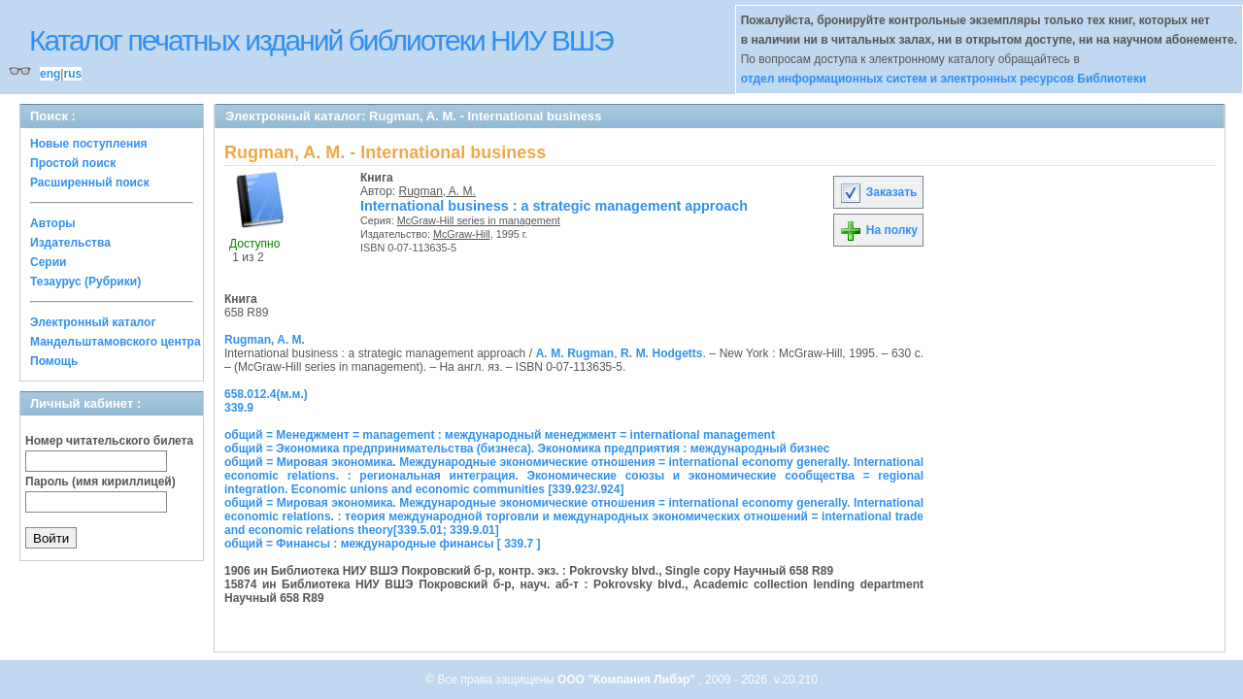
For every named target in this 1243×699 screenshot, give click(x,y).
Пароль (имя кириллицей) (100, 481)
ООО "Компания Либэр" (627, 679)
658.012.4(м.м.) (266, 394)
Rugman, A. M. (437, 191)
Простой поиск (73, 163)
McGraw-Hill (461, 234)
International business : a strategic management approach (554, 206)
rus (72, 74)
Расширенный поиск (90, 182)
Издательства (70, 243)
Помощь (54, 361)
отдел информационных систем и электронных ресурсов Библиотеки (944, 78)
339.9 (238, 408)
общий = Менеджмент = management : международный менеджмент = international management (499, 435)
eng (50, 74)
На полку (878, 230)
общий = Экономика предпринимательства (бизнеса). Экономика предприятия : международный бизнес (526, 448)
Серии (48, 262)
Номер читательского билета (109, 441)
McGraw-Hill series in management (478, 220)
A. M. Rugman (575, 353)
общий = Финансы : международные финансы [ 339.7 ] (382, 543)
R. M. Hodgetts (661, 353)
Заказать (878, 192)
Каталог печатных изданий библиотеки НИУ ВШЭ (321, 40)
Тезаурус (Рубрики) (85, 281)
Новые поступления (89, 143)
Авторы (53, 223)
